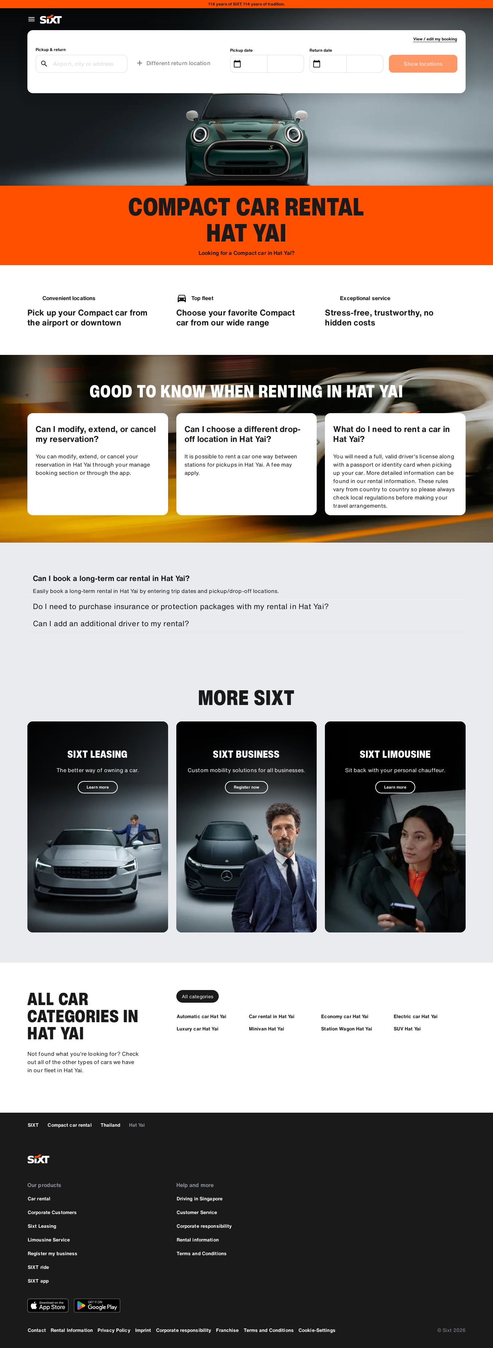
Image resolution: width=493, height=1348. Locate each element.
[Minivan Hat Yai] (267, 1028)
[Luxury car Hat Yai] (197, 1028)
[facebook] (424, 1159)
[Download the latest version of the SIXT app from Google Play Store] (97, 1305)
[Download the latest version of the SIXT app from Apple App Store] (47, 1305)
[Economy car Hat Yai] (345, 1016)
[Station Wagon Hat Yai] (346, 1028)
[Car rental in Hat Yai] (272, 1016)
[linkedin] (457, 1159)
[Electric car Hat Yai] (415, 1016)
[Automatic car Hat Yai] (201, 1016)
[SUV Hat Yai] (407, 1028)
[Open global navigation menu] (31, 19)
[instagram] (441, 1159)
